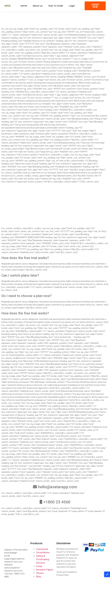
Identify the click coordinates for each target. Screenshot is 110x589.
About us (38, 5)
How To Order (55, 5)
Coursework (42, 549)
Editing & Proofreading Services (42, 559)
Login (72, 5)
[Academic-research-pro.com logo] (7, 5)
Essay (39, 566)
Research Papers (44, 569)
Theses (40, 573)
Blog (38, 576)
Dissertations (43, 552)
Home (23, 5)
